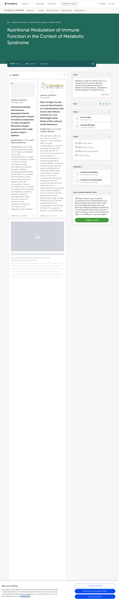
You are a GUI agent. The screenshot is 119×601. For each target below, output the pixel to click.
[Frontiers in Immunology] (92, 181)
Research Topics (55, 22)
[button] (30, 64)
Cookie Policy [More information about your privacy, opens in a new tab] (25, 598)
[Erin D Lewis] (92, 118)
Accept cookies (95, 598)
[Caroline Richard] (92, 126)
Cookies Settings (95, 587)
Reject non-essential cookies (95, 592)
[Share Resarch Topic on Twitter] (100, 104)
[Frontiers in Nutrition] (92, 173)
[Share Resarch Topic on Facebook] (103, 104)
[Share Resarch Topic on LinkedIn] (106, 104)
